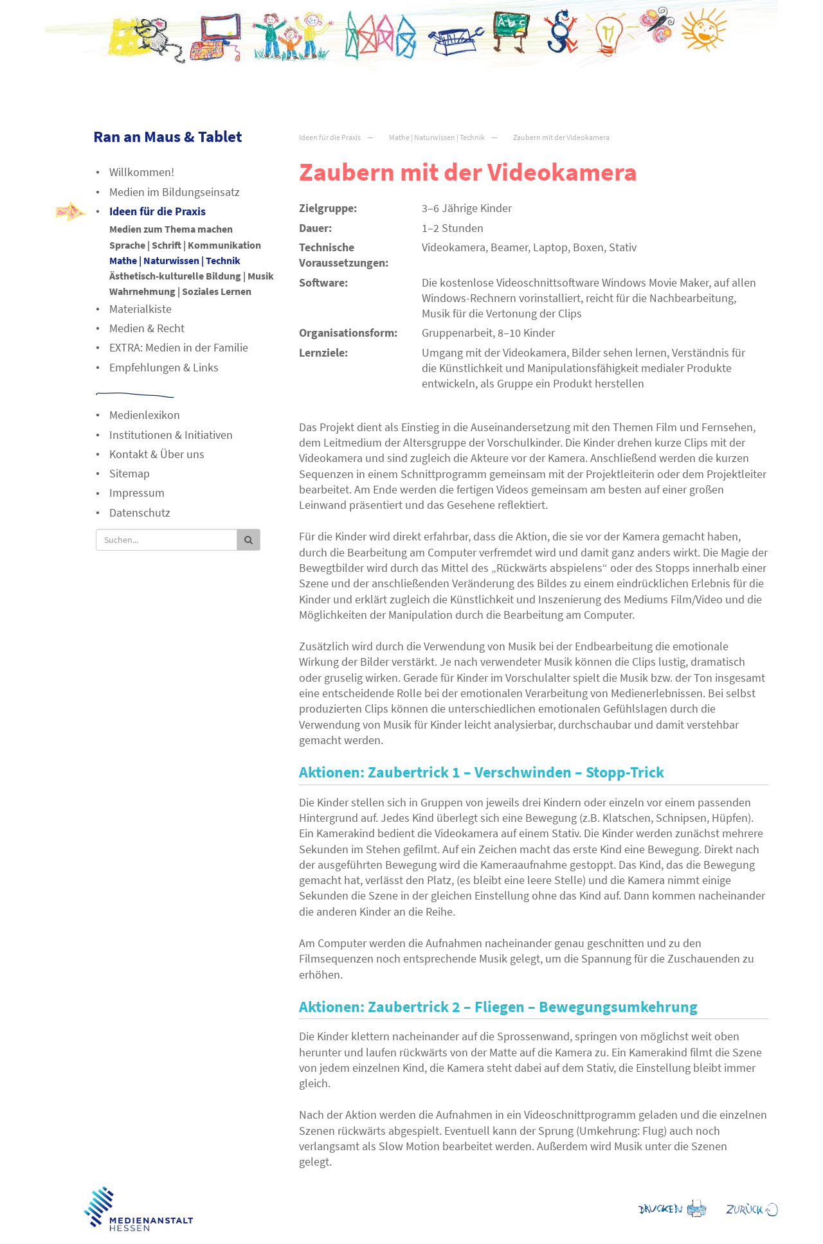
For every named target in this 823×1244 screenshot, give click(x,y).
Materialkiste (140, 308)
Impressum (137, 492)
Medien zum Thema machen (171, 228)
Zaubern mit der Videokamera (561, 137)
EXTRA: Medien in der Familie (178, 347)
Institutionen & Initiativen (171, 434)
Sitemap (129, 473)
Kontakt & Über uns (156, 454)
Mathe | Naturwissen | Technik (437, 137)
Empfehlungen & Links (164, 367)
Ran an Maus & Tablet (167, 136)
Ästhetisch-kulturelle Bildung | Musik (191, 275)
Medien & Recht (147, 328)
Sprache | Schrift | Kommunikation (185, 244)
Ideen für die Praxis (330, 137)
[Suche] (166, 540)
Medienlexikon (144, 414)
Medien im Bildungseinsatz (174, 191)
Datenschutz (139, 512)
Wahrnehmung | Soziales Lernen (180, 291)
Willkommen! (141, 171)
